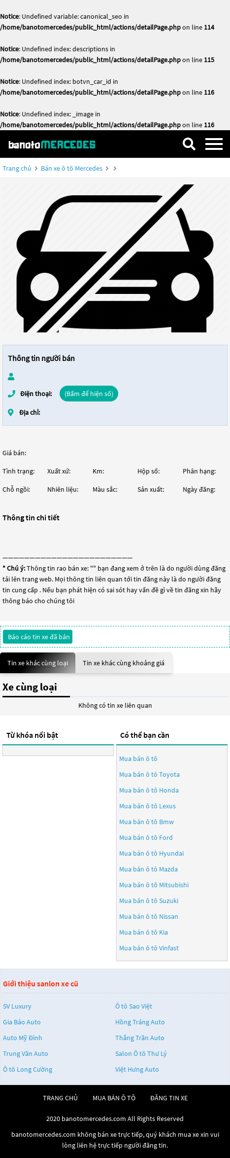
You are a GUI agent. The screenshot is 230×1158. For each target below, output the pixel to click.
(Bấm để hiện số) (89, 393)
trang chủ (60, 1097)
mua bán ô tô (114, 1097)
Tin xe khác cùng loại (37, 662)
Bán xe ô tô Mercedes (71, 168)
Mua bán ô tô (138, 758)
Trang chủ (17, 168)
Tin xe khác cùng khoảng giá (123, 662)
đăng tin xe (169, 1097)
